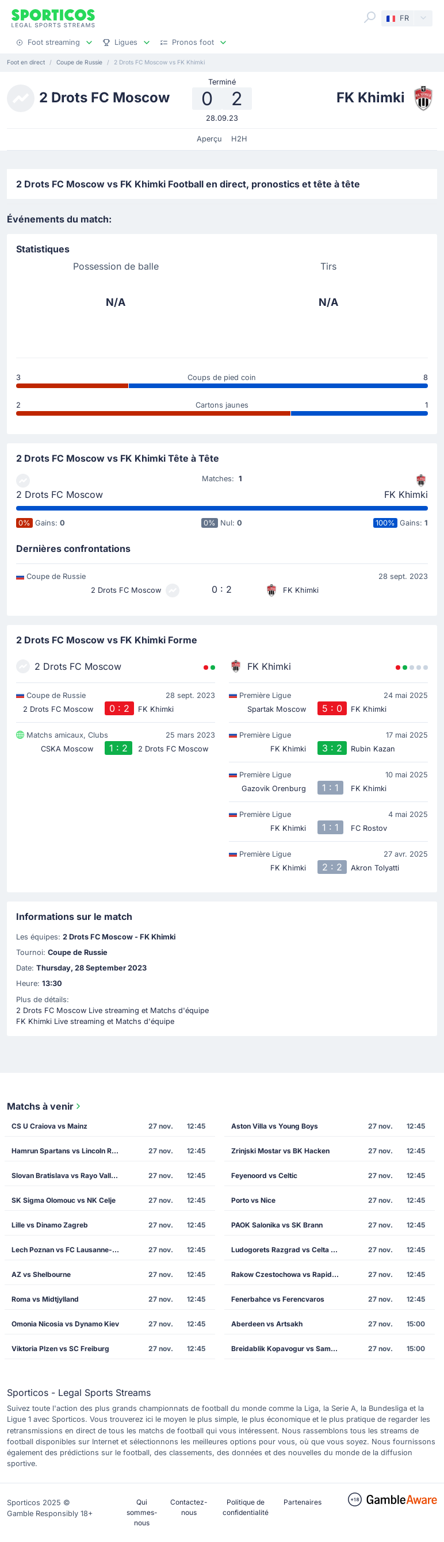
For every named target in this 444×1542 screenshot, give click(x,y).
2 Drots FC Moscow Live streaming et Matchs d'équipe (112, 1010)
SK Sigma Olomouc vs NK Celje (64, 1200)
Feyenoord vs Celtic (264, 1175)
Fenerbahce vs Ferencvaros (277, 1299)
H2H (239, 139)
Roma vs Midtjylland (45, 1299)
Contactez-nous (189, 1507)
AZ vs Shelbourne (41, 1274)
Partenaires (302, 1502)
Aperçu (209, 139)
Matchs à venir (45, 1106)
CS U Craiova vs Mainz (49, 1126)
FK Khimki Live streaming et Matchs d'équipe (95, 1021)
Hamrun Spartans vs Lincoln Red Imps (70, 1150)
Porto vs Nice (253, 1200)
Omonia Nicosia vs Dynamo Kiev (65, 1323)
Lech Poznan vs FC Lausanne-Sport (70, 1249)
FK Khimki (406, 494)
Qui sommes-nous (142, 1512)
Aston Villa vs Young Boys (274, 1126)
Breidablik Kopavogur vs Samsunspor (289, 1348)
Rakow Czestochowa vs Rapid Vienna (289, 1274)
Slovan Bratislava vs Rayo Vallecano (70, 1175)
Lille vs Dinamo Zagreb (50, 1225)
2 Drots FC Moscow (59, 494)
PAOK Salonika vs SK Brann (277, 1225)
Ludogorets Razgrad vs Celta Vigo (288, 1249)
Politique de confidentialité (246, 1507)
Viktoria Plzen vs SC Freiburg (60, 1348)
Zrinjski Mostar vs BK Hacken (280, 1150)
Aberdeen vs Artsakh (267, 1323)
